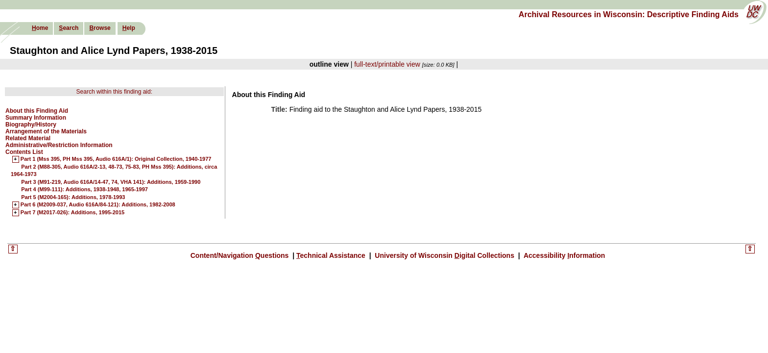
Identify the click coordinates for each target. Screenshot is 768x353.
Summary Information (35, 117)
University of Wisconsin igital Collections (444, 255)
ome (40, 28)
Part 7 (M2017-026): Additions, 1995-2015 (72, 213)
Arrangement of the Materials (46, 131)
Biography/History (30, 124)
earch (68, 28)
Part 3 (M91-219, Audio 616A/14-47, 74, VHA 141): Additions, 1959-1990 (110, 182)
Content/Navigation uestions (241, 255)
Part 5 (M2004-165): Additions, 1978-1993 (73, 197)
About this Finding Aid (36, 110)
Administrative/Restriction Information (59, 145)
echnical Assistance (331, 255)
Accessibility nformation (563, 255)
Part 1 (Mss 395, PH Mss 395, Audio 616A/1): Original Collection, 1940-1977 (116, 159)
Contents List (24, 152)
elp (128, 28)
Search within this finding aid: (114, 91)
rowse (99, 28)
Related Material (27, 138)
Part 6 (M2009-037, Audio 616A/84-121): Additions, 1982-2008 (98, 205)
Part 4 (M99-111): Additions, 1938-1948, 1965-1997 (84, 189)
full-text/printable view (387, 64)
